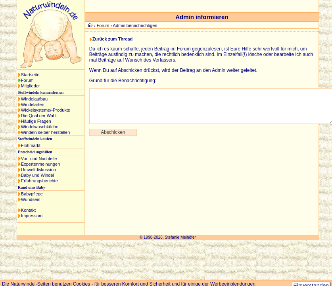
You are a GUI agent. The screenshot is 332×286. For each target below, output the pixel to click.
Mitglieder (30, 85)
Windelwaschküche (39, 126)
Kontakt (28, 210)
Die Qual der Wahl (38, 115)
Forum (27, 80)
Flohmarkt (30, 145)
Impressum (31, 215)
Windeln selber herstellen (45, 132)
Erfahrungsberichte (39, 180)
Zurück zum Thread (112, 39)
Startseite (30, 74)
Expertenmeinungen (40, 164)
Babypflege (32, 193)
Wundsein (30, 199)
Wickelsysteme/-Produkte (45, 110)
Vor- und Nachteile (39, 158)
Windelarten (32, 104)
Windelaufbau (34, 99)
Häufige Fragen (36, 121)
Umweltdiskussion (38, 169)
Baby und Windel (37, 175)
